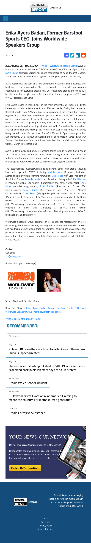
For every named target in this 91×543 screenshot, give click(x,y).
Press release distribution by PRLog (23, 319)
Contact (45, 518)
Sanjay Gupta (30, 190)
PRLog (44, 66)
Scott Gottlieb (47, 186)
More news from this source (47, 311)
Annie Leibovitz (32, 179)
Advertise (45, 522)
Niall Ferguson (54, 172)
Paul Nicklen (79, 179)
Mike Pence (57, 175)
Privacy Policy (45, 525)
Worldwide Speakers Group (63, 66)
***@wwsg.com (13, 256)
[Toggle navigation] (5, 18)
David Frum (29, 193)
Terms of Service (45, 529)
